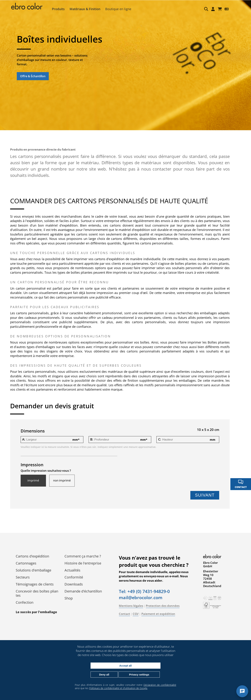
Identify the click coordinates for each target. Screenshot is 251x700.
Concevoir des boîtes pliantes (38, 597)
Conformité (75, 581)
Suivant (203, 499)
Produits (59, 9)
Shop (70, 602)
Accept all (125, 665)
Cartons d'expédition (33, 560)
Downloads (75, 588)
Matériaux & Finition (86, 9)
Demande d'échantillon (84, 595)
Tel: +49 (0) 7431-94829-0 (145, 596)
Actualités (73, 574)
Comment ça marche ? (84, 560)
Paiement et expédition (159, 618)
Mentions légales (132, 610)
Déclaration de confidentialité (160, 685)
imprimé (34, 485)
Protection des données (164, 610)
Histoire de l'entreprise (84, 567)
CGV (137, 618)
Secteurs (24, 581)
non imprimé (63, 485)
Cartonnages (27, 567)
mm (76, 444)
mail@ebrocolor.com (141, 602)
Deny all (104, 674)
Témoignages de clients (36, 588)
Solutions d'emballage (34, 574)
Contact (125, 618)
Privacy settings (139, 674)
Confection (25, 607)
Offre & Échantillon (32, 76)
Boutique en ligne (119, 9)
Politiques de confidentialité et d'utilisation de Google (118, 688)
